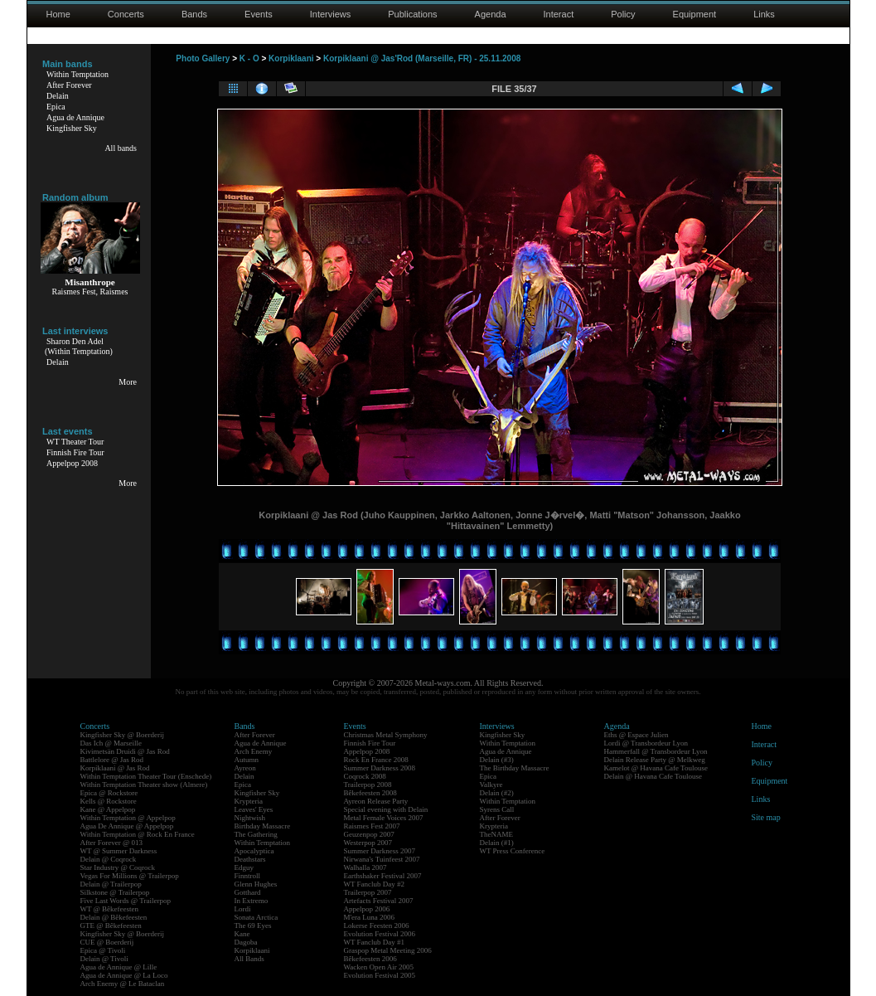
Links (764, 14)
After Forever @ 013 (111, 842)
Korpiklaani (291, 58)
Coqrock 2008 (365, 776)
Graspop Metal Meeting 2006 (388, 950)
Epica (55, 106)
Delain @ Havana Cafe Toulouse (653, 776)
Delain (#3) (497, 760)
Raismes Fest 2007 (372, 826)
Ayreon (245, 768)
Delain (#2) (497, 793)
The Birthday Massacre (514, 768)
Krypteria (249, 801)
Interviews (330, 14)
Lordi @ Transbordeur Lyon (646, 743)
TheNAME (497, 834)
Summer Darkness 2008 (380, 768)
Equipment (695, 14)
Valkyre (491, 784)
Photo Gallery (203, 58)
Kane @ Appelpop (108, 809)
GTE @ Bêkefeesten (111, 925)
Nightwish (250, 818)
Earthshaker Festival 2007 (383, 876)
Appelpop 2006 (367, 909)
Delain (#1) (497, 842)
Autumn (247, 760)
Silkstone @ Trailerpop (115, 892)
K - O (249, 58)
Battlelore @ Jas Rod (112, 760)
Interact (559, 14)
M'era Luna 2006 (369, 917)
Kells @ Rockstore (108, 801)
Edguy (244, 867)
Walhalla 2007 (365, 867)
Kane (242, 934)
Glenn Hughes (256, 884)
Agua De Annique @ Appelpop (127, 826)
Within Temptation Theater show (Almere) (144, 784)
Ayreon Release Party (376, 801)
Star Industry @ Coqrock (118, 867)
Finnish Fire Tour (75, 452)
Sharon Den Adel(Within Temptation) (79, 346)
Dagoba (246, 942)
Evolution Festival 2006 (380, 934)
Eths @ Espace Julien (636, 735)
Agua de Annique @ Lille (118, 967)
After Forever (69, 85)
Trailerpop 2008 (368, 784)
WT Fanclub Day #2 (374, 884)
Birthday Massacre (263, 826)
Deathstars (250, 859)
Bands (194, 14)
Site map (766, 817)
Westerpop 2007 (368, 842)
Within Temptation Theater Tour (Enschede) (146, 776)
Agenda (490, 14)
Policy (623, 14)
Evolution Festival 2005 (380, 975)
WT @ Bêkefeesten (109, 909)
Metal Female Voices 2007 (383, 818)
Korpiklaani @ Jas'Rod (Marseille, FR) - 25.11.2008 (421, 58)
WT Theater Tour (75, 441)
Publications (412, 14)
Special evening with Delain (386, 809)
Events (258, 14)
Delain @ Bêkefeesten (114, 917)
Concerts (126, 14)
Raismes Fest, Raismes (90, 291)
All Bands (249, 959)
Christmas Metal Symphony (386, 735)
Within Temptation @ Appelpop (128, 818)
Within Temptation (77, 74)
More (128, 381)
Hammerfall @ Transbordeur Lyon (656, 751)
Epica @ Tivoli (103, 950)
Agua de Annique (75, 117)
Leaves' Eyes (254, 809)
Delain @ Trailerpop (111, 884)
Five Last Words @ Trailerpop (125, 900)
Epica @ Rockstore (109, 793)
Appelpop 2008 (72, 463)
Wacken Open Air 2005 (379, 967)
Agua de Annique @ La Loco (124, 975)
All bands (120, 148)
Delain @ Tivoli (104, 959)
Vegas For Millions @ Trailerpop (129, 876)
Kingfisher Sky (71, 128)
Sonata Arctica (256, 917)
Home (58, 14)
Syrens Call (497, 809)
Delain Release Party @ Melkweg (654, 760)
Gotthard (248, 892)
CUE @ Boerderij (107, 942)
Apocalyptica (254, 851)
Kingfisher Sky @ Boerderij (122, 735)
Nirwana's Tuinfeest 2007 (382, 859)
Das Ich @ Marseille (111, 743)
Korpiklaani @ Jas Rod (115, 768)
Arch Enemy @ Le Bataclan (122, 983)
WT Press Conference (512, 851)
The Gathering (256, 834)
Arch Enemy (254, 751)
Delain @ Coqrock (108, 859)
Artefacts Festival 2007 (379, 900)
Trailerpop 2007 (368, 892)
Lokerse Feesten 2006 (376, 925)
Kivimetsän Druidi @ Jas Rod (125, 751)
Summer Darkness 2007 (380, 851)
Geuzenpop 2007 (369, 834)
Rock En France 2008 (376, 760)
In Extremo (252, 900)
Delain (57, 95)
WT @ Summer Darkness (118, 851)
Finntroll (248, 876)
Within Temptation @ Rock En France (137, 834)
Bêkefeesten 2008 (370, 793)
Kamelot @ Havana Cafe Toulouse (656, 768)
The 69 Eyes (253, 925)
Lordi (243, 909)
